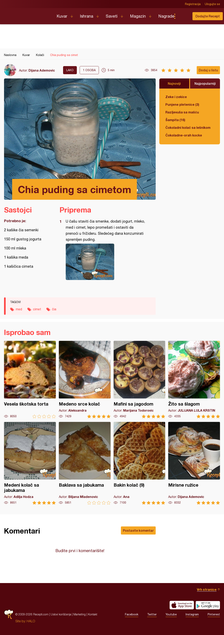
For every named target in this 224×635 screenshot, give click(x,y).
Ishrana (86, 16)
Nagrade (166, 16)
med (19, 309)
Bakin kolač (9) (139, 463)
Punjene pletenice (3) (182, 104)
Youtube (171, 614)
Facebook (131, 614)
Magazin (138, 16)
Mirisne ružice (194, 463)
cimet (37, 309)
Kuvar (62, 16)
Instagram (192, 614)
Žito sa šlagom (194, 379)
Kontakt (92, 614)
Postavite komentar (138, 530)
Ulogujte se (212, 4)
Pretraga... (183, 16)
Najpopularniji (205, 83)
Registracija (193, 4)
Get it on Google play (208, 605)
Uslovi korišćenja (61, 614)
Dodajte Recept (207, 16)
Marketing (79, 614)
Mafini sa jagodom (139, 379)
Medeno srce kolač (85, 379)
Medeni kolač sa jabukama (30, 463)
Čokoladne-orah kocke (183, 135)
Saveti (111, 16)
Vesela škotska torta (30, 379)
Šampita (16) (175, 120)
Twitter (152, 614)
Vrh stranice (207, 589)
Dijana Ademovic (42, 70)
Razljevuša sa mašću (182, 112)
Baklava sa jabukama (85, 463)
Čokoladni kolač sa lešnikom (187, 127)
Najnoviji (174, 83)
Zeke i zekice (176, 97)
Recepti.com (27, 14)
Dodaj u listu (208, 70)
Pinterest (214, 614)
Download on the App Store (182, 605)
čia (54, 309)
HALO (31, 621)
